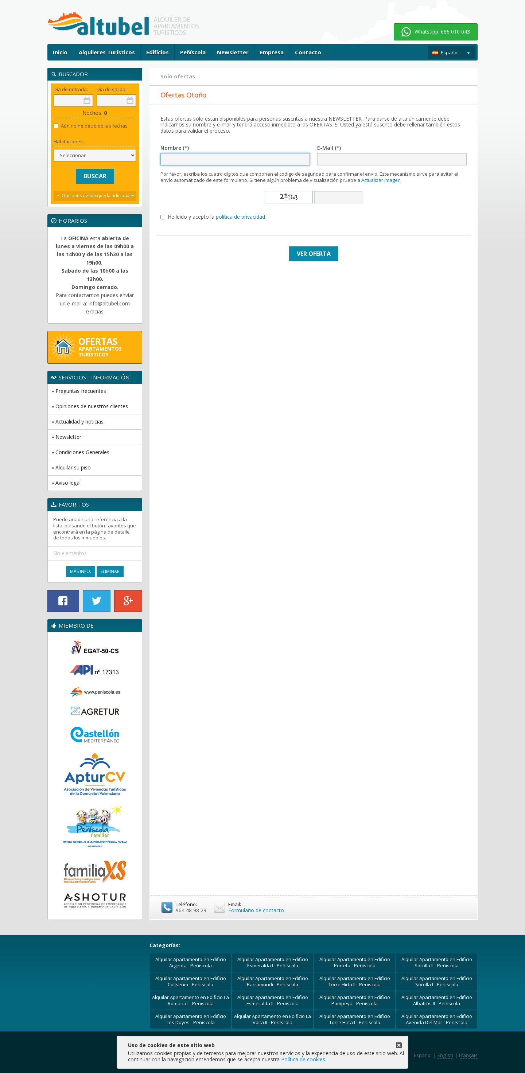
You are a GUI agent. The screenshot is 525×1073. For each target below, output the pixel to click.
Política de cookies (303, 1059)
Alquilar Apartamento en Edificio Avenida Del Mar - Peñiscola (436, 1019)
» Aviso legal (66, 482)
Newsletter (233, 52)
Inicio (60, 52)
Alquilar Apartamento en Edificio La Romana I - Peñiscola (190, 1000)
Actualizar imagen (381, 180)
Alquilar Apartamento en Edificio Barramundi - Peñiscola (272, 981)
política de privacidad (240, 216)
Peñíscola (193, 52)
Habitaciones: (69, 141)
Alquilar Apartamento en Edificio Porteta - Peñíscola (354, 962)
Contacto (308, 52)
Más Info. (80, 571)
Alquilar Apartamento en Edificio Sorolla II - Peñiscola (436, 962)
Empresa (272, 52)
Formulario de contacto (256, 910)
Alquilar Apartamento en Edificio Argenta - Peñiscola (190, 962)
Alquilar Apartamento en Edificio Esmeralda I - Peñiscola (272, 962)
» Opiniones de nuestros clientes (89, 406)
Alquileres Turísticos (107, 52)
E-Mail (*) (329, 148)
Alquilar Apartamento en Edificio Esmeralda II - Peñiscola (272, 1000)
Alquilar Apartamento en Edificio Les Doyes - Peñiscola (190, 1019)
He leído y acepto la (212, 217)
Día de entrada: (71, 89)
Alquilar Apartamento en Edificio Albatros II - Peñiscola (436, 1000)
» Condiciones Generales (80, 452)
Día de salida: (112, 89)
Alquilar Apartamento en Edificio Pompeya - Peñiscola (354, 1000)
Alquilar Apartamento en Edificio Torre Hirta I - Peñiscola (354, 1019)
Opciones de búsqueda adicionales (98, 195)
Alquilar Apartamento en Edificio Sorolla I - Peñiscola (436, 981)
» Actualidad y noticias (77, 421)
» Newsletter (66, 436)
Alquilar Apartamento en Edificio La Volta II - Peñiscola (272, 1019)
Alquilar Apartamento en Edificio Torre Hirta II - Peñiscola (354, 981)
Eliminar (110, 571)
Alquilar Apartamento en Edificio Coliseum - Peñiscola (190, 981)
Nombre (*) (174, 148)
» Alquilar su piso (71, 467)
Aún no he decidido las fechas (91, 126)
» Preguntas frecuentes (78, 390)
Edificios (157, 52)
